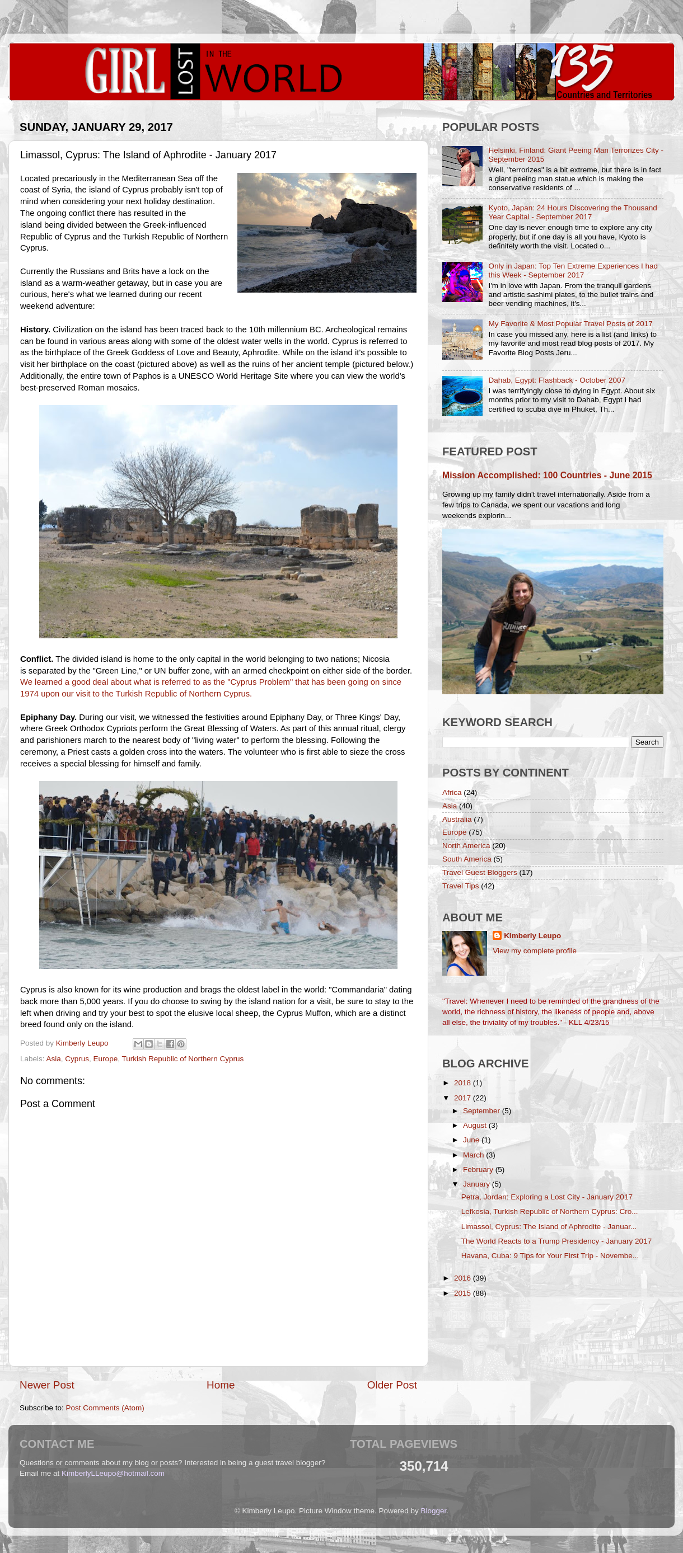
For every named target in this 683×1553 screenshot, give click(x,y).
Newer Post (47, 1385)
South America (467, 859)
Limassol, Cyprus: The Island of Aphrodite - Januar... (549, 1226)
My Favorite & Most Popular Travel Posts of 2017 (570, 323)
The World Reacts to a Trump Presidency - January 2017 (556, 1241)
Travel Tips (460, 886)
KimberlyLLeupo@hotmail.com (113, 1473)
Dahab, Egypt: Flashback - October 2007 (556, 380)
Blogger (434, 1511)
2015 (463, 1293)
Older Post (392, 1385)
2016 (463, 1278)
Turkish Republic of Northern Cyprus (182, 1059)
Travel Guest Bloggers (479, 872)
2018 (463, 1083)
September (482, 1111)
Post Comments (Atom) (105, 1408)
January (477, 1184)
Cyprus (77, 1059)
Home (221, 1385)
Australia (457, 819)
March (474, 1155)
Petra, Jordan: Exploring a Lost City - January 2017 (547, 1197)
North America (466, 845)
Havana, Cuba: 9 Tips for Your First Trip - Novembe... (550, 1255)
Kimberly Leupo (532, 935)
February (479, 1169)
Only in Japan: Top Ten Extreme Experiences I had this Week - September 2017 (573, 270)
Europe (105, 1059)
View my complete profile (535, 951)
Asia (53, 1059)
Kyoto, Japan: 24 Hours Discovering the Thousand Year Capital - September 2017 (572, 212)
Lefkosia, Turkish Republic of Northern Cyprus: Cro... (549, 1211)
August (476, 1125)
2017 (463, 1098)
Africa (452, 792)
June (472, 1140)
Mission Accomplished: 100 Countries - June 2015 (547, 475)
